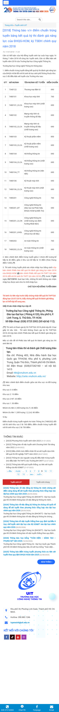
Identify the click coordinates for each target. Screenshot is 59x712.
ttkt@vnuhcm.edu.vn (25, 372)
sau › (32, 474)
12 (18, 474)
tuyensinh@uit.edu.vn (20, 622)
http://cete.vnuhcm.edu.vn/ (31, 376)
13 (23, 474)
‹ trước (17, 471)
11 (51, 471)
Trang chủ (9, 25)
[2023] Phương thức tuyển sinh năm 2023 (23, 441)
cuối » (39, 474)
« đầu (9, 471)
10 (45, 471)
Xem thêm (46, 562)
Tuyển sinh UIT (21, 25)
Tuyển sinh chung (43, 482)
